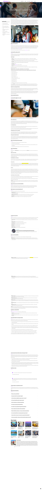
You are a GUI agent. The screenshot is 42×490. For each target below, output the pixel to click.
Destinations (22, 1)
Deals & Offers (28, 1)
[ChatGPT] (0, 4)
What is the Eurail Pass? (5, 23)
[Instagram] (0, 6)
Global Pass (16, 64)
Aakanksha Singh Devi (19, 440)
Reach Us (35, 1)
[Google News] (0, 5)
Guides (25, 1)
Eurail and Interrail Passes (14, 311)
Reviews (32, 1)
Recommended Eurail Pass (5, 26)
